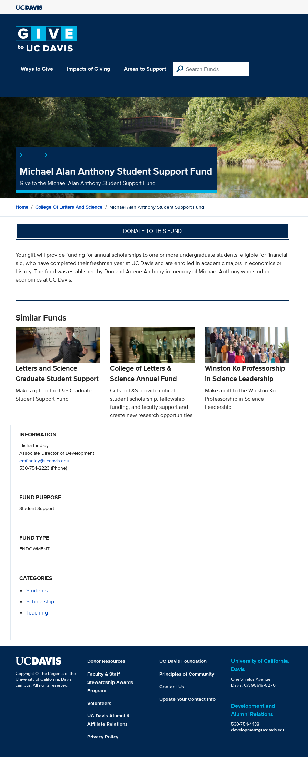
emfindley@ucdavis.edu (44, 460)
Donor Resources (106, 661)
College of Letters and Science (68, 207)
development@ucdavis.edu (258, 730)
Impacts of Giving (88, 69)
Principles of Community (186, 673)
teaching (37, 613)
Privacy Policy (102, 736)
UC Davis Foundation (183, 661)
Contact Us (171, 686)
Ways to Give (37, 69)
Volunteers (99, 703)
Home (22, 207)
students (37, 590)
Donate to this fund (152, 231)
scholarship (40, 602)
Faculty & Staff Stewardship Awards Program (110, 682)
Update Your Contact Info (187, 699)
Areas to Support (145, 69)
